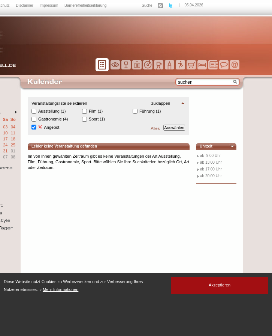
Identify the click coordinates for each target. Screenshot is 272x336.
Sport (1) (97, 119)
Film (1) (96, 111)
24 (5, 145)
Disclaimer (25, 5)
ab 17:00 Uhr (211, 169)
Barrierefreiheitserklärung (85, 5)
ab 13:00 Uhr (211, 162)
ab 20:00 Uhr (211, 176)
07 (5, 157)
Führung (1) (150, 111)
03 (5, 127)
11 (13, 133)
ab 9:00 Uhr (210, 156)
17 (5, 139)
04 (13, 127)
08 (13, 157)
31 (5, 151)
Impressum (49, 5)
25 (13, 145)
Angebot (48, 127)
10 (5, 133)
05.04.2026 (193, 5)
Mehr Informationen (60, 289)
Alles (155, 128)
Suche (147, 5)
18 (13, 139)
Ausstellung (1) (52, 111)
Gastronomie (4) (53, 119)
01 (13, 151)
